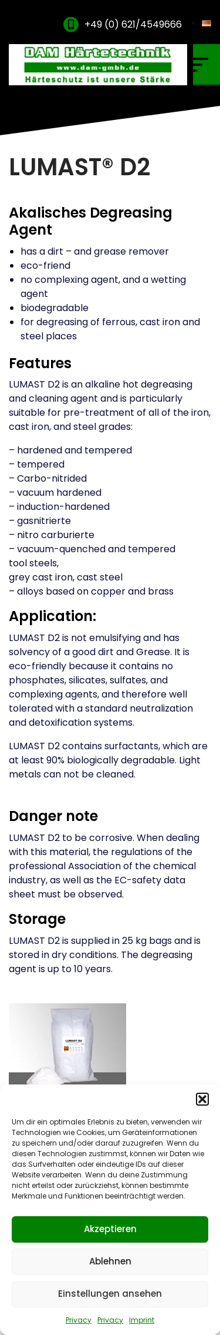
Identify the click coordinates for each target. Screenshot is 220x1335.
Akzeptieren (110, 1229)
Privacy (79, 1320)
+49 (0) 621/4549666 (133, 24)
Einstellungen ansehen (110, 1293)
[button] (202, 1099)
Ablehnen (110, 1261)
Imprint (141, 1320)
